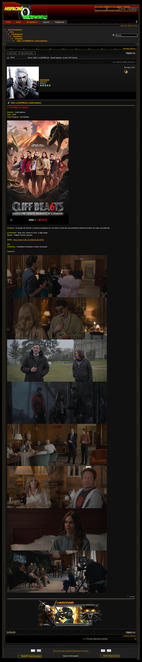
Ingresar (46, 22)
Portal (8, 22)
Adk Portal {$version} (77, 650)
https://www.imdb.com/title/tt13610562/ (28, 240)
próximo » (132, 48)
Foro (12, 32)
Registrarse (59, 22)
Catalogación (17, 34)
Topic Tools (12, 53)
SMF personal (85, 650)
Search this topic (27, 53)
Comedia (19, 39)
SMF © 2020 (61, 650)
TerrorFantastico (15, 30)
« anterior (125, 48)
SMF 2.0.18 (55, 650)
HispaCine (17, 36)
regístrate (126, 6)
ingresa (119, 6)
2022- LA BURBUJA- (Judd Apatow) (32, 41)
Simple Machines (68, 650)
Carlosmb (44, 80)
